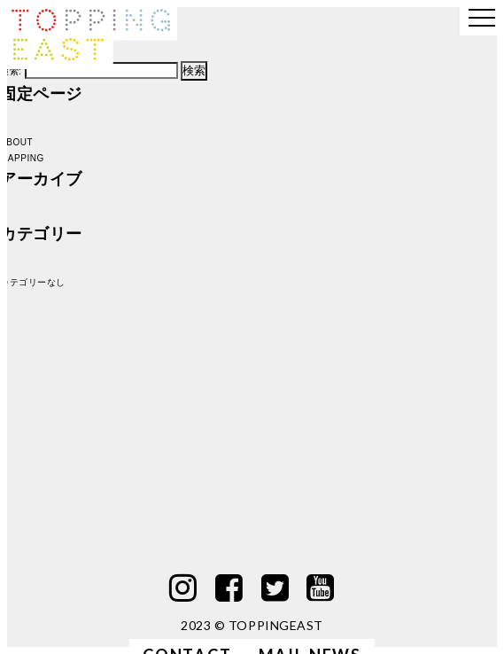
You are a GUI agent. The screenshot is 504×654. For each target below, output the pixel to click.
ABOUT (16, 142)
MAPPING (22, 158)
